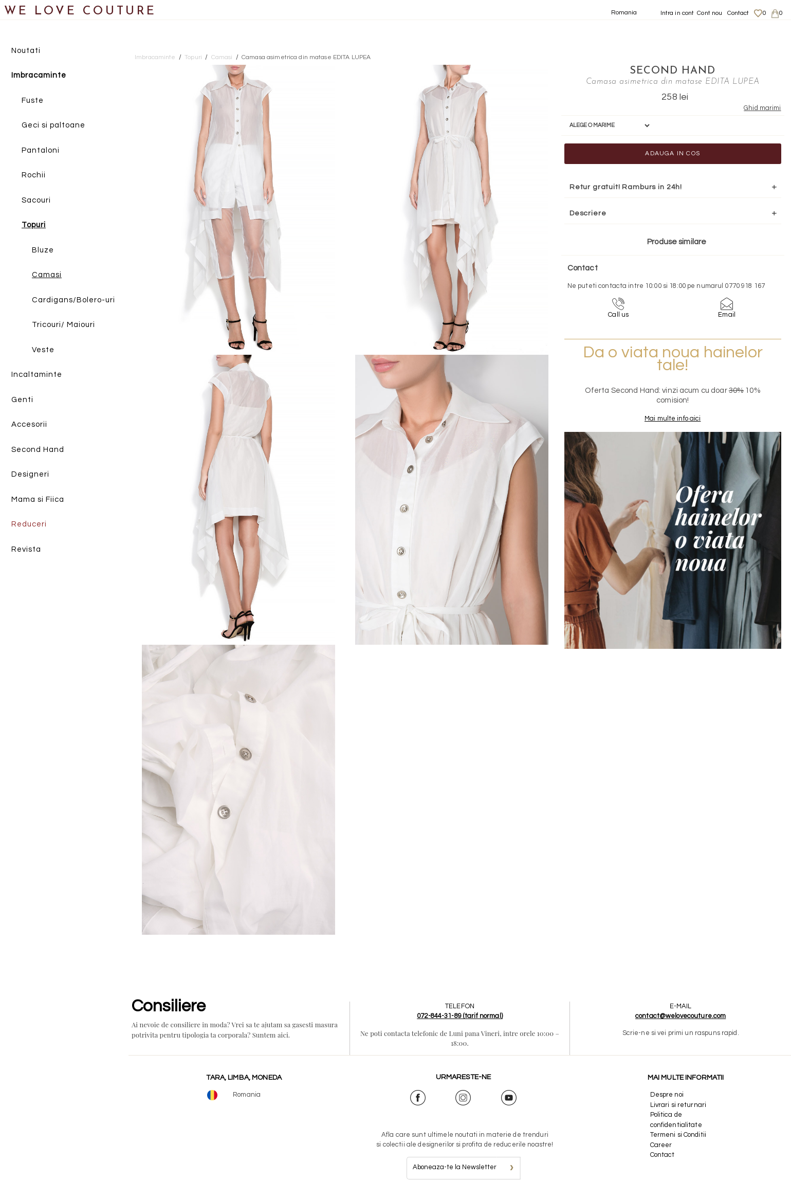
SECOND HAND (655, 70)
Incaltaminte (36, 375)
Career (661, 1145)
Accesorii (29, 425)
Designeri (30, 475)
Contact (738, 13)
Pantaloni (41, 150)
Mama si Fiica (37, 499)
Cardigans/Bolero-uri (73, 300)
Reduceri (29, 525)
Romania (624, 12)
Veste (43, 350)
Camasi (47, 275)
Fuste (33, 100)
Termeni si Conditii (678, 1134)
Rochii (34, 175)
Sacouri (36, 200)
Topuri (34, 225)
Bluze (43, 250)
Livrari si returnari (678, 1105)
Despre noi (667, 1094)
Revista (26, 549)
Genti (22, 400)
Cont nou (709, 13)
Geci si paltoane (53, 126)
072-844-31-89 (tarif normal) (460, 1016)
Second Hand (37, 449)
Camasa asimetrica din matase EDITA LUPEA (306, 57)
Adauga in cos (655, 153)
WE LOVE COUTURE (80, 11)
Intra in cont (677, 13)
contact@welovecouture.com (680, 1016)
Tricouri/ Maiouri (63, 325)
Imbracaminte (38, 76)
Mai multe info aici (655, 427)
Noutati (26, 51)
